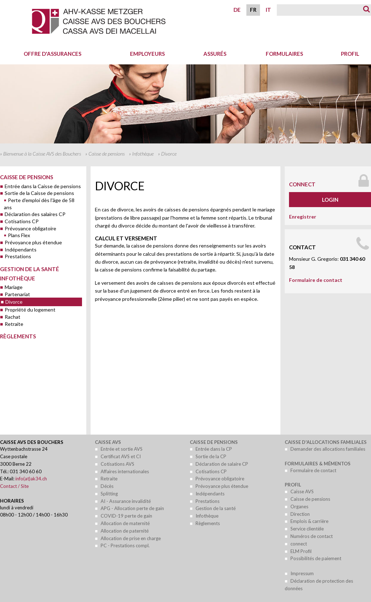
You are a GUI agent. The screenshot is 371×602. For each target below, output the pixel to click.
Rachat (12, 317)
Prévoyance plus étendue (33, 242)
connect (302, 184)
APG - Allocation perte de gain (132, 508)
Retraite (14, 324)
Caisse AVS (108, 442)
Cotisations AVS (117, 464)
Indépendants (21, 249)
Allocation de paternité (125, 531)
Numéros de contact (311, 536)
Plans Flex (19, 235)
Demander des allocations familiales (327, 449)
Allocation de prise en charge (131, 538)
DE (237, 9)
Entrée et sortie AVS (122, 449)
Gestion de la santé (29, 269)
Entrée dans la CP (214, 449)
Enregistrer (302, 217)
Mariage (14, 287)
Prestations (18, 256)
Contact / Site (14, 486)
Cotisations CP (22, 221)
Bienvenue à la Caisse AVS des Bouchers (42, 154)
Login (330, 199)
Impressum (302, 573)
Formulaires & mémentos (318, 463)
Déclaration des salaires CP (35, 214)
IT (268, 9)
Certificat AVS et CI (121, 456)
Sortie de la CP (211, 456)
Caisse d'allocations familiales (326, 442)
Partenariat (17, 294)
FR (253, 9)
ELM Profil (301, 551)
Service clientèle (307, 529)
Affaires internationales (125, 471)
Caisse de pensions (106, 154)
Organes (299, 506)
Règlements (18, 336)
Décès (107, 486)
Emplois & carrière (309, 521)
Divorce (14, 302)
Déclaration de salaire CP (222, 464)
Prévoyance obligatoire (30, 228)
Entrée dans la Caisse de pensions (43, 186)
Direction (300, 514)
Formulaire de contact (315, 280)
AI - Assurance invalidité (126, 501)
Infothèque (143, 154)
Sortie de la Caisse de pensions (39, 193)
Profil (293, 485)
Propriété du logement (30, 310)
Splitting (109, 493)
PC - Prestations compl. (125, 545)
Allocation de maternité (125, 523)
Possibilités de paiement (315, 558)
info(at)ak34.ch (31, 478)
